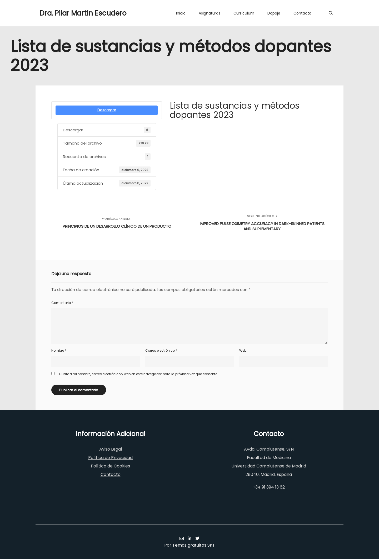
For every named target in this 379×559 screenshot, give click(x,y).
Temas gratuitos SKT (193, 545)
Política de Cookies (110, 466)
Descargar (106, 110)
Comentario (62, 302)
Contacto (111, 474)
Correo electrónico (161, 350)
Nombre (58, 350)
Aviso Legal (110, 449)
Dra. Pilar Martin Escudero (65, 13)
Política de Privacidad (110, 458)
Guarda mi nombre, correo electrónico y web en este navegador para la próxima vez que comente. (138, 374)
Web (242, 350)
